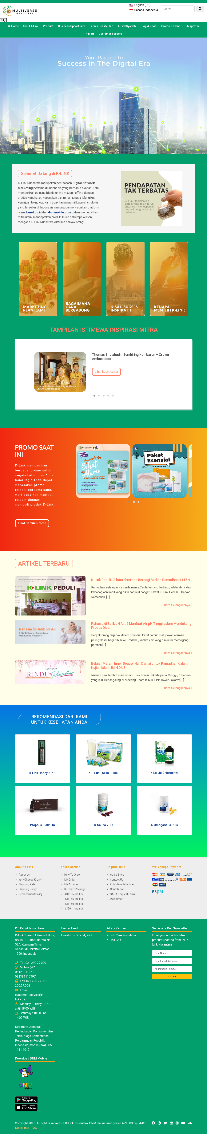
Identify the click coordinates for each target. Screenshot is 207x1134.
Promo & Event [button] (171, 26)
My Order (69, 879)
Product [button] (48, 26)
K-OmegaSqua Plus (164, 825)
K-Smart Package (75, 889)
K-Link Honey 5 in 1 (42, 773)
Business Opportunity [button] (72, 26)
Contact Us (116, 879)
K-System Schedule (122, 884)
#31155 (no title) (74, 894)
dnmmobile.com (59, 212)
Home (15, 26)
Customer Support (110, 33)
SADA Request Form (122, 894)
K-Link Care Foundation (121, 935)
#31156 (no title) (74, 898)
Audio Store (117, 874)
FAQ (34, 1128)
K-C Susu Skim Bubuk (103, 773)
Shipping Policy (28, 889)
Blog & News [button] (149, 26)
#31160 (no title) (74, 903)
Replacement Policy (30, 894)
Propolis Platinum (42, 825)
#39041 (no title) (74, 908)
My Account (71, 884)
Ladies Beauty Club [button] (102, 26)
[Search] (178, 9)
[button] (122, 198)
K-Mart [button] (90, 33)
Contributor (117, 889)
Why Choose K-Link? (31, 879)
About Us (24, 874)
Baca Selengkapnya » (178, 605)
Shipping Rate (27, 884)
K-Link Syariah (127, 26)
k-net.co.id (34, 212)
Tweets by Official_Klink (77, 935)
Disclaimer (116, 898)
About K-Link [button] (31, 26)
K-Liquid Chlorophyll (164, 773)
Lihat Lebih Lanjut (106, 371)
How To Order (72, 874)
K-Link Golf (113, 940)
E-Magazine (192, 26)
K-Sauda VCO (103, 825)
